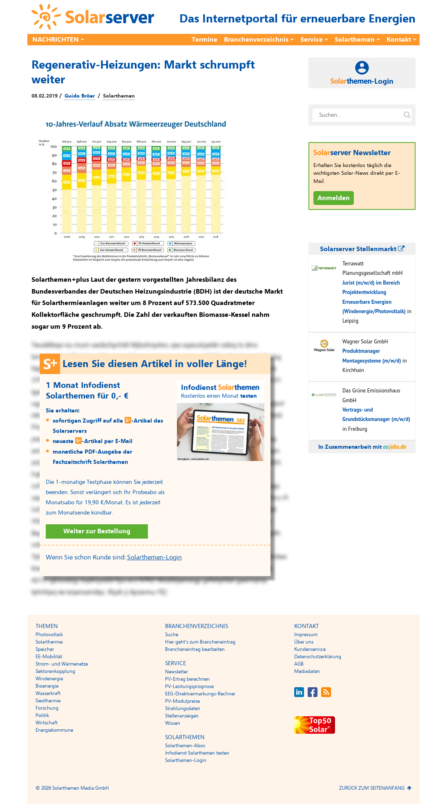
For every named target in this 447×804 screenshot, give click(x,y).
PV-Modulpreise (182, 701)
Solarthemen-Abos (185, 745)
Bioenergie (47, 686)
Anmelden (333, 198)
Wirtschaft (47, 722)
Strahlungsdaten (182, 708)
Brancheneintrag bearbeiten (195, 649)
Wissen (172, 723)
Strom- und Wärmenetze (62, 664)
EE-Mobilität (49, 656)
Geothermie (48, 700)
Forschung (47, 708)
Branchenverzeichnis (256, 39)
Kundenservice (310, 649)
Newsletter (176, 671)
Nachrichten (55, 39)
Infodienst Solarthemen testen (197, 753)
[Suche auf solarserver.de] (407, 115)
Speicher (45, 649)
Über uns (303, 642)
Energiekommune (54, 730)
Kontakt (399, 39)
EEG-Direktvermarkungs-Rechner (200, 693)
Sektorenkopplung (55, 671)
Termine (204, 39)
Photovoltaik (49, 634)
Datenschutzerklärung (317, 656)
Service (311, 39)
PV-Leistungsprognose (189, 686)
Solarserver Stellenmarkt (362, 249)
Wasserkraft (48, 693)
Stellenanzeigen (182, 716)
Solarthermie (49, 642)
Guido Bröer (80, 96)
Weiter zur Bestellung (96, 531)
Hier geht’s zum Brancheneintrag (200, 642)
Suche (171, 634)
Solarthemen (355, 39)
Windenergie (49, 678)
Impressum (305, 634)
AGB (299, 664)
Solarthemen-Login (154, 557)
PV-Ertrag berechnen (187, 679)
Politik (42, 715)
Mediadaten (307, 671)
